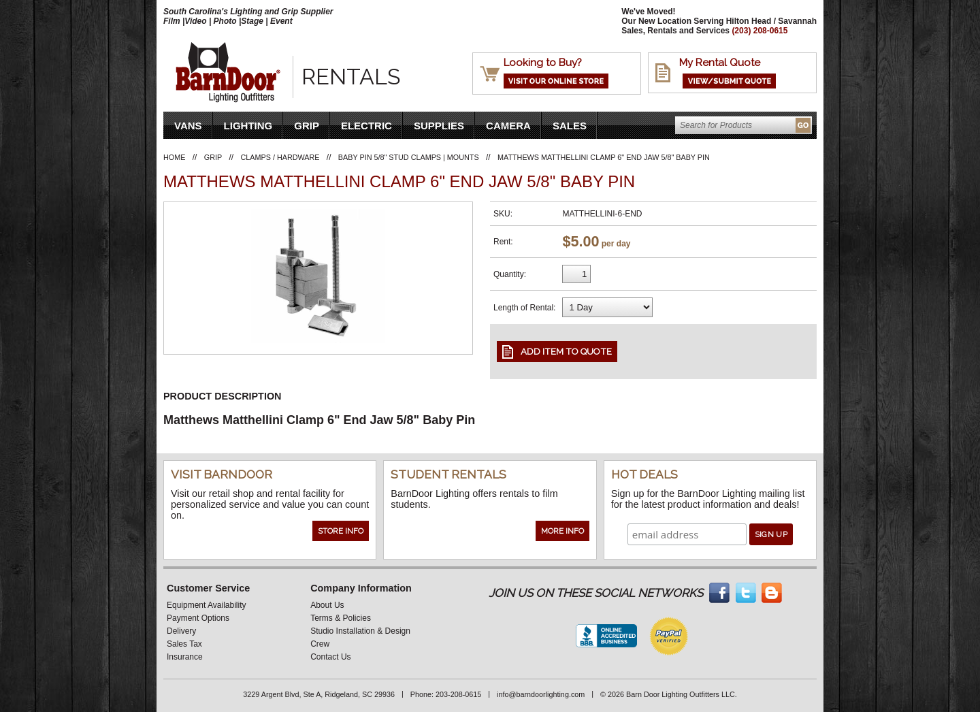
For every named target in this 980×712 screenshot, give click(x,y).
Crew (319, 644)
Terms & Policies (340, 618)
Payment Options (198, 618)
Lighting (248, 125)
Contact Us (330, 657)
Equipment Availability (206, 605)
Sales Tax (184, 644)
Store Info (340, 531)
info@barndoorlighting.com (541, 694)
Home (174, 157)
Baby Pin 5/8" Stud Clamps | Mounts (408, 157)
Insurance (185, 657)
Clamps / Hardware (280, 157)
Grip (306, 125)
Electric (366, 125)
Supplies (439, 125)
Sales (570, 125)
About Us (327, 605)
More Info (562, 531)
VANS (188, 125)
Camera (508, 125)
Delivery (181, 631)
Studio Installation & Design (360, 631)
